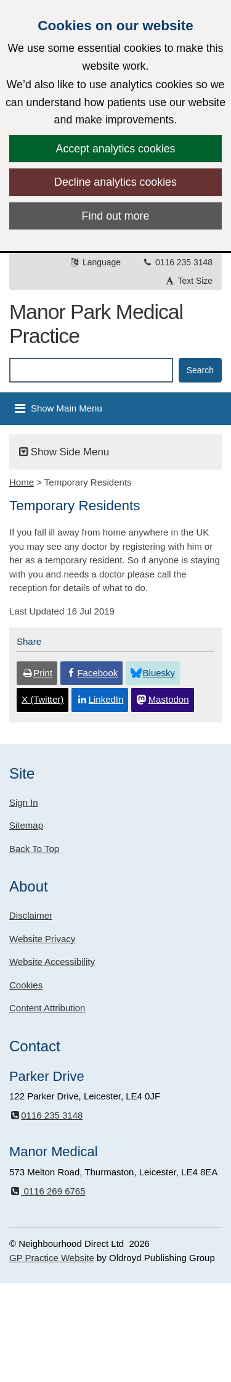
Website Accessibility (52, 961)
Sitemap (26, 825)
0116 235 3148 (177, 262)
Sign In (23, 802)
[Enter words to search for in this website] (91, 370)
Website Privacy (42, 938)
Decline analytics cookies (115, 182)
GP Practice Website (51, 1257)
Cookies (26, 985)
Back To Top (34, 848)
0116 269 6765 (47, 1191)
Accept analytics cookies (116, 149)
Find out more (116, 216)
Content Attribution (47, 1008)
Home (21, 482)
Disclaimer (30, 915)
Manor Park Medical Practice (96, 323)
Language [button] (95, 262)
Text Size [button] (188, 281)
